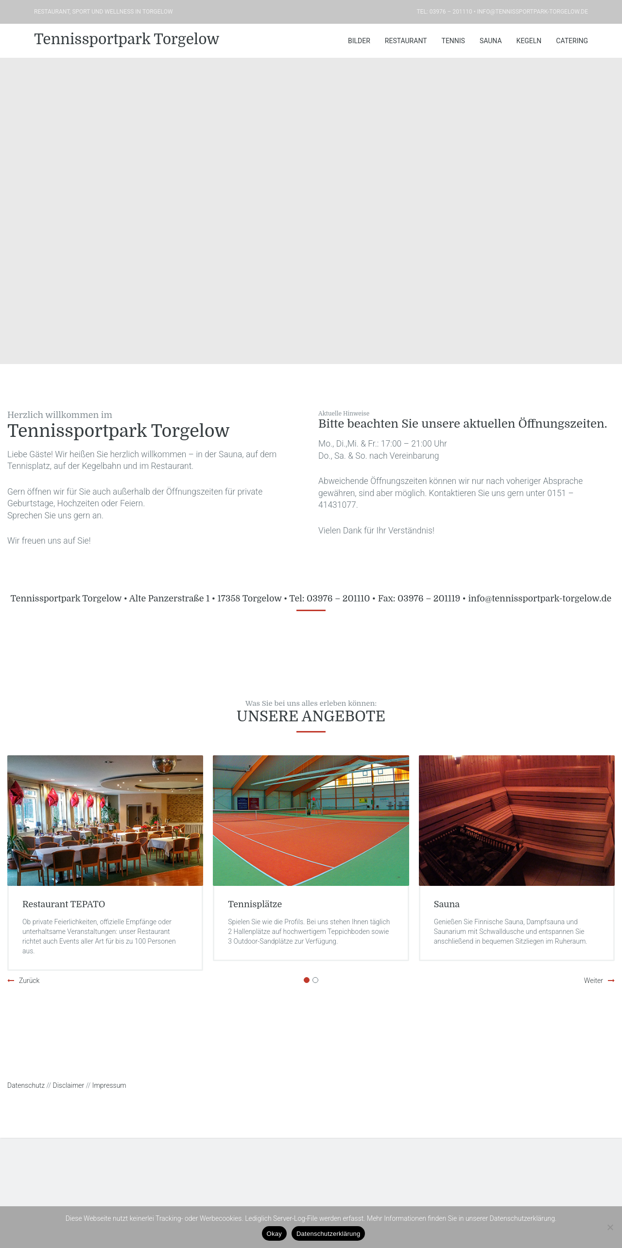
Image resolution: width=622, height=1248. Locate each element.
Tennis (453, 41)
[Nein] (610, 1227)
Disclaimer (69, 1085)
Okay (274, 1233)
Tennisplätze (255, 904)
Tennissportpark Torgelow (127, 39)
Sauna (491, 41)
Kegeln (529, 41)
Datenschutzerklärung (328, 1233)
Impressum (109, 1085)
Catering (572, 41)
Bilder (359, 41)
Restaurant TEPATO (63, 904)
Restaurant (406, 41)
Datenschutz (26, 1085)
